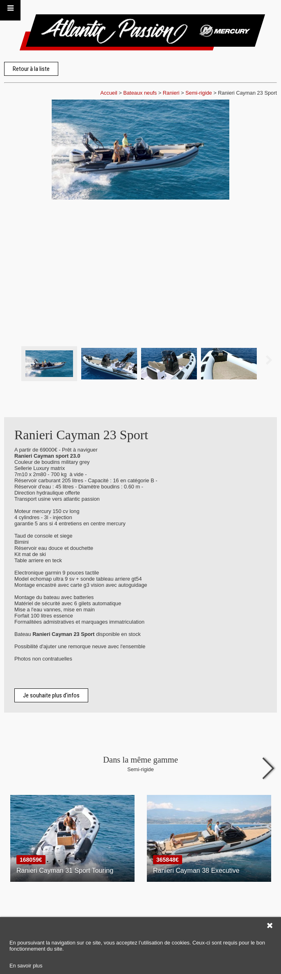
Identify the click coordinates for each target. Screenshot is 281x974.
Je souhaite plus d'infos (51, 695)
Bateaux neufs (140, 93)
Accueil (109, 93)
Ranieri (171, 93)
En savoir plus (25, 966)
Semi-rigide (198, 93)
